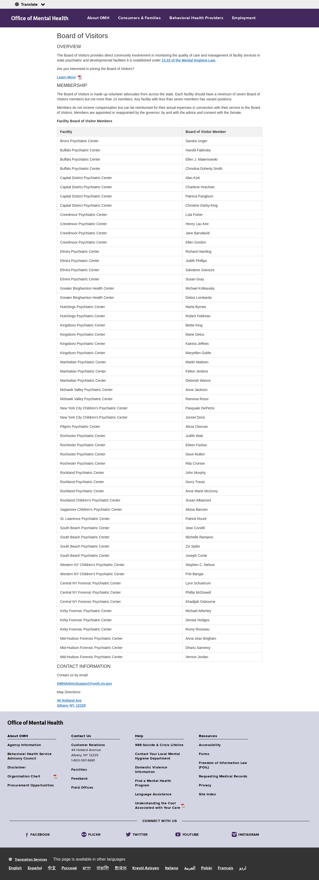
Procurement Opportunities (30, 785)
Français (225, 868)
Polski (206, 868)
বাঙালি (103, 868)
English (15, 868)
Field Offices (82, 787)
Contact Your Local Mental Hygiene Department (157, 756)
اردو (242, 868)
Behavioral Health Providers (196, 18)
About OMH (98, 18)
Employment (244, 18)
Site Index (207, 794)
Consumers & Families (139, 18)
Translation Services (31, 859)
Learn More (66, 77)
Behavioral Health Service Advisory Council (29, 756)
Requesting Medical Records (223, 776)
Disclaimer (16, 767)
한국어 (121, 868)
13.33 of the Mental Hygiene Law (188, 60)
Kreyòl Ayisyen (145, 868)
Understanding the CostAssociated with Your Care (157, 806)
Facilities (79, 769)
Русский (69, 868)
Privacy (205, 785)
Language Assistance (153, 794)
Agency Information (24, 745)
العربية (189, 868)
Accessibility (210, 745)
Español (35, 868)
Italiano (171, 868)
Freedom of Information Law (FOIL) (223, 765)
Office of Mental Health (40, 18)
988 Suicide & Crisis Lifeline (159, 745)
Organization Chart (23, 776)
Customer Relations (88, 745)
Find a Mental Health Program (153, 783)
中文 (52, 868)
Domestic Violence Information (151, 770)
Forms (204, 754)
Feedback (79, 778)
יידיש (87, 868)
